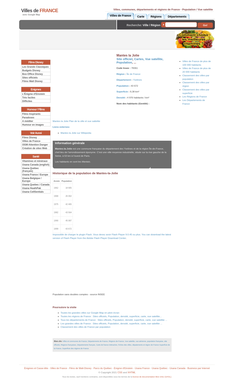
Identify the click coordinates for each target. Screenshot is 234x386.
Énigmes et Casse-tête (36, 368)
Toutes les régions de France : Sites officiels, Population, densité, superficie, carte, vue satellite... (111, 316)
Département (124, 79)
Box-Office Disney (32, 74)
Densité (121, 97)
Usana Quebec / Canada (36, 184)
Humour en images (33, 124)
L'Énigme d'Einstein (33, 94)
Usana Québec (160, 368)
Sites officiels (30, 77)
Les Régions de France (194, 96)
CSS (119, 372)
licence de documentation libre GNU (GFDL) (152, 377)
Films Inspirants (31, 114)
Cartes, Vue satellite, (148, 59)
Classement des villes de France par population (85, 327)
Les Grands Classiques (35, 66)
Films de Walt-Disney (80, 368)
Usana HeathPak (31, 188)
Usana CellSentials (33, 191)
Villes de (39, 10)
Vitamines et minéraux (35, 161)
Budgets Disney (31, 70)
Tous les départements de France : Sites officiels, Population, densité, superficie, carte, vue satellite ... (114, 320)
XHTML (132, 372)
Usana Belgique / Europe (32, 179)
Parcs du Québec (102, 368)
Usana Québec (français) (30, 169)
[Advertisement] (69, 28)
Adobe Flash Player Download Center (106, 238)
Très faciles (28, 97)
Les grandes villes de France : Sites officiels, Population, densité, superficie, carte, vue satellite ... (111, 323)
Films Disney (29, 137)
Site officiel (125, 59)
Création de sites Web (34, 148)
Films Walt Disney (32, 81)
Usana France (142, 368)
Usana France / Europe (35, 174)
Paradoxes (28, 117)
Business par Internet (198, 368)
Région (121, 74)
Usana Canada (177, 368)
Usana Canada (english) (35, 164)
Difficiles (27, 101)
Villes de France (31, 141)
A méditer (27, 121)
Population (124, 62)
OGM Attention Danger (35, 144)
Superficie (122, 91)
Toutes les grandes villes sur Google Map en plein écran (90, 312)
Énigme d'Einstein (123, 368)
